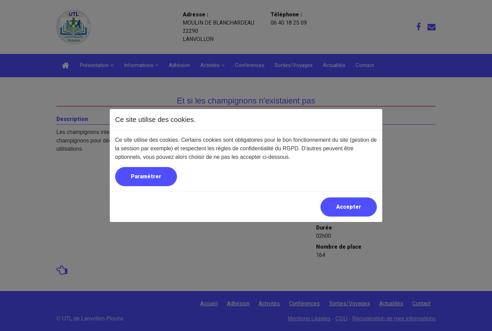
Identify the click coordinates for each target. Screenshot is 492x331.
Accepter (348, 207)
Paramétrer (146, 176)
